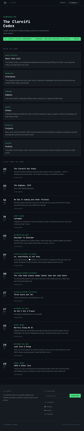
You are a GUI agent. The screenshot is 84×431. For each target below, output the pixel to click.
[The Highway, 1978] (42, 189)
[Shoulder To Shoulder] (42, 240)
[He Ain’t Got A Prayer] (42, 313)
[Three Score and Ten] (42, 296)
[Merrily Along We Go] (42, 330)
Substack (48, 406)
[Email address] (57, 396)
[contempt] (42, 221)
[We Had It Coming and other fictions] (42, 204)
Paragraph (48, 414)
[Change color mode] (74, 2)
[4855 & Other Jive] (42, 368)
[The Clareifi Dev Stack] (42, 173)
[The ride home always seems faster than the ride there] (42, 278)
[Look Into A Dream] (42, 349)
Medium (48, 410)
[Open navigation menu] (5, 3)
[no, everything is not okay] (42, 259)
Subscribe (75, 395)
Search (63, 2)
